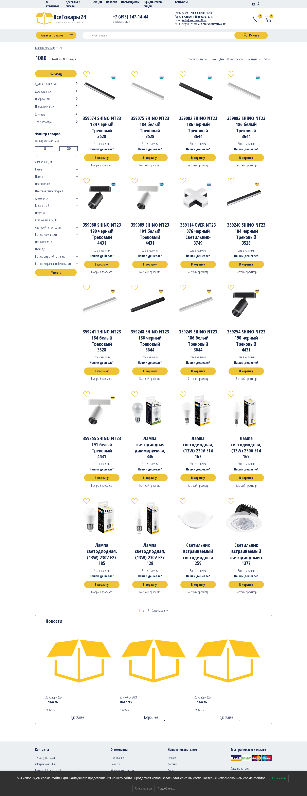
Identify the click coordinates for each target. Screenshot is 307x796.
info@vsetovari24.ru (45, 764)
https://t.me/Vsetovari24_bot (209, 24)
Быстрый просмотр (101, 165)
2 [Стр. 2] (143, 610)
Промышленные (44, 107)
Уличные (40, 114)
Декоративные (43, 91)
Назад (56, 74)
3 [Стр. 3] (148, 610)
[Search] (251, 35)
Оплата (172, 758)
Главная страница (45, 48)
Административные (46, 84)
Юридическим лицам (122, 770)
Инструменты (42, 99)
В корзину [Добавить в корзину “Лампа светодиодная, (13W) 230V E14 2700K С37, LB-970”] (246, 478)
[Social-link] (253, 4)
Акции (171, 770)
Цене (214, 59)
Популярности (235, 59)
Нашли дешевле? (102, 149)
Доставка (173, 764)
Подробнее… (166, 788)
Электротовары (44, 122)
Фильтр (56, 272)
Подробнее (76, 717)
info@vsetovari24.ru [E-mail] (194, 20)
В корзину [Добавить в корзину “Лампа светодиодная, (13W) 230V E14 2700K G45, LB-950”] (198, 478)
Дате (221, 59)
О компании (117, 758)
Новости (115, 764)
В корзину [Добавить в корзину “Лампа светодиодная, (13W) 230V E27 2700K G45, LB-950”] (102, 584)
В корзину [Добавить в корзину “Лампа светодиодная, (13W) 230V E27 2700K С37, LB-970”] (150, 584)
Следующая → (160, 610)
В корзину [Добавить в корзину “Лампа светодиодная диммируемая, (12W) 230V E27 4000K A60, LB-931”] (150, 478)
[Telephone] (130, 17)
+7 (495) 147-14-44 (45, 758)
